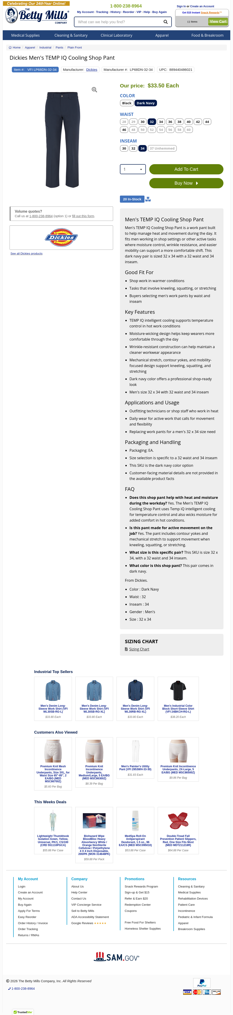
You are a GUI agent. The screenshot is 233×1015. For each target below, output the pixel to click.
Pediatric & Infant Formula (195, 917)
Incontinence (186, 911)
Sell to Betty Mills (82, 911)
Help (147, 12)
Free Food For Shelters (140, 922)
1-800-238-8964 (41, 216)
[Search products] (123, 22)
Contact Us (78, 898)
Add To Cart (186, 169)
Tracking (102, 12)
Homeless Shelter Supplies (143, 928)
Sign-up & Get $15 (137, 892)
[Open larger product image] (61, 139)
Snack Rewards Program (141, 886)
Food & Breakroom (207, 35)
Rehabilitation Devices (193, 898)
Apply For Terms (29, 911)
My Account (85, 12)
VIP (139, 12)
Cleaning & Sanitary (71, 35)
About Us (77, 886)
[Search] (165, 22)
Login (21, 886)
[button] (13, 139)
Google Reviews (82, 923)
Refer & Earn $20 (136, 898)
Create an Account (202, 6)
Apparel (162, 35)
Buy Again (159, 12)
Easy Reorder (27, 917)
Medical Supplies (25, 35)
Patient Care (186, 904)
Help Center (79, 892)
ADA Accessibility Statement (90, 917)
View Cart (218, 21)
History (115, 12)
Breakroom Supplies (191, 929)
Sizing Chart (139, 649)
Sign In (181, 6)
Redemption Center (138, 904)
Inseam (128, 140)
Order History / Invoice (33, 923)
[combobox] (133, 169)
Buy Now (186, 183)
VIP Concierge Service (86, 904)
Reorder (128, 12)
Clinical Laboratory (116, 35)
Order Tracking (28, 929)
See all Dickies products (26, 253)
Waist (127, 114)
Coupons (131, 911)
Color (127, 95)
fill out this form (83, 216)
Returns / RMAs (28, 935)
